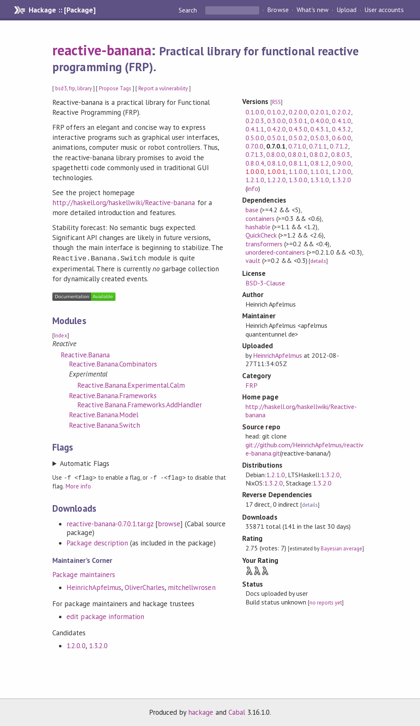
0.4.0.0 (319, 120)
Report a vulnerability (163, 88)
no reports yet (325, 602)
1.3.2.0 (98, 644)
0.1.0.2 (276, 112)
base (252, 210)
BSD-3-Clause (265, 283)
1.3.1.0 (319, 180)
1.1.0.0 (298, 171)
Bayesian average (341, 548)
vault (253, 260)
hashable (258, 227)
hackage (200, 711)
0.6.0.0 (341, 138)
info (252, 188)
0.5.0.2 (298, 138)
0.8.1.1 (298, 163)
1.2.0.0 (75, 644)
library (84, 88)
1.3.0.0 (298, 180)
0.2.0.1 (319, 112)
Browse (277, 10)
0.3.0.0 (276, 120)
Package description (97, 541)
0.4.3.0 (298, 129)
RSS (276, 102)
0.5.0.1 (276, 138)
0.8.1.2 (319, 163)
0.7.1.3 (254, 154)
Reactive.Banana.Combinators (113, 363)
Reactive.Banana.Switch (104, 424)
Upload (346, 10)
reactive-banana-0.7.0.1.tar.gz (109, 522)
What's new (313, 10)
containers (260, 218)
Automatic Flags (84, 462)
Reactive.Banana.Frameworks (113, 394)
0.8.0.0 (275, 154)
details (318, 261)
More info (78, 485)
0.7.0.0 (254, 146)
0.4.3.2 (341, 129)
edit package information (105, 615)
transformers (264, 244)
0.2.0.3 (255, 120)
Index (60, 334)
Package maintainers (83, 573)
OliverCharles (145, 586)
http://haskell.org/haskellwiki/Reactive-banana (123, 202)
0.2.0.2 (341, 112)
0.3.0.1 (298, 120)
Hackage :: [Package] (62, 10)
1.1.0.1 (319, 171)
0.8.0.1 (297, 154)
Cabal (236, 711)
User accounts (384, 10)
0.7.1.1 (318, 146)
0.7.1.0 (297, 146)
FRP (252, 385)
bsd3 (60, 88)
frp (72, 88)
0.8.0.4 (255, 163)
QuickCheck (261, 235)
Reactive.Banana (85, 354)
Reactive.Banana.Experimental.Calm (131, 384)
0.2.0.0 (298, 112)
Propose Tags (115, 88)
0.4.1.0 (341, 120)
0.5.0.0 (255, 138)
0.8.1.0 (276, 163)
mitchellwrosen (191, 586)
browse (169, 522)
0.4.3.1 (319, 129)
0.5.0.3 (319, 138)
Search (189, 10)
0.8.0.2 (318, 154)
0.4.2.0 (276, 129)
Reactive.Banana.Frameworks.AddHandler (139, 404)
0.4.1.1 (255, 129)
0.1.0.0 (255, 112)
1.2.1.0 (255, 180)
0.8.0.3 (340, 154)
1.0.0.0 (255, 171)
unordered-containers (275, 252)
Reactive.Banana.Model (103, 414)
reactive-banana (101, 50)
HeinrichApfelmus (93, 586)
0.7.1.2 (339, 146)
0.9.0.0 (341, 163)
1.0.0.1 (276, 171)
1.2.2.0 (276, 180)
